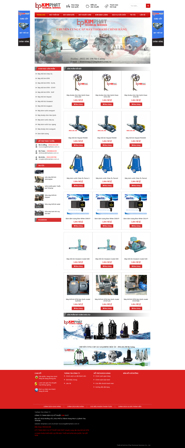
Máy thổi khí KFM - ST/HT (46, 87)
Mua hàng (78, 104)
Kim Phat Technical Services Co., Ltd (137, 445)
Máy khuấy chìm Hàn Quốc (47, 115)
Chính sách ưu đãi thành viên (76, 376)
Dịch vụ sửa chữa (119, 15)
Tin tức (133, 15)
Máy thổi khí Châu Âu (45, 74)
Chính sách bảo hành (102, 380)
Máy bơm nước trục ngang (47, 124)
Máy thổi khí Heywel (44, 97)
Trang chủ (41, 15)
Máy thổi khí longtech (45, 106)
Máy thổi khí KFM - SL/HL (46, 83)
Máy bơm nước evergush (46, 110)
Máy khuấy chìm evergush (47, 129)
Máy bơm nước (68, 15)
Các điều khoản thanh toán (104, 383)
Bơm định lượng (101, 15)
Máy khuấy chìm (85, 15)
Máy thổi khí (54, 15)
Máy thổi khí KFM (44, 78)
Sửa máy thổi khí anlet (52, 204)
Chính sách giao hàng (102, 376)
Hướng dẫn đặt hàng (102, 387)
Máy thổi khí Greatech (45, 101)
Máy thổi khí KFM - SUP (46, 92)
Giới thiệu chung (71, 380)
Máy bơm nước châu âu (46, 120)
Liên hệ (142, 15)
